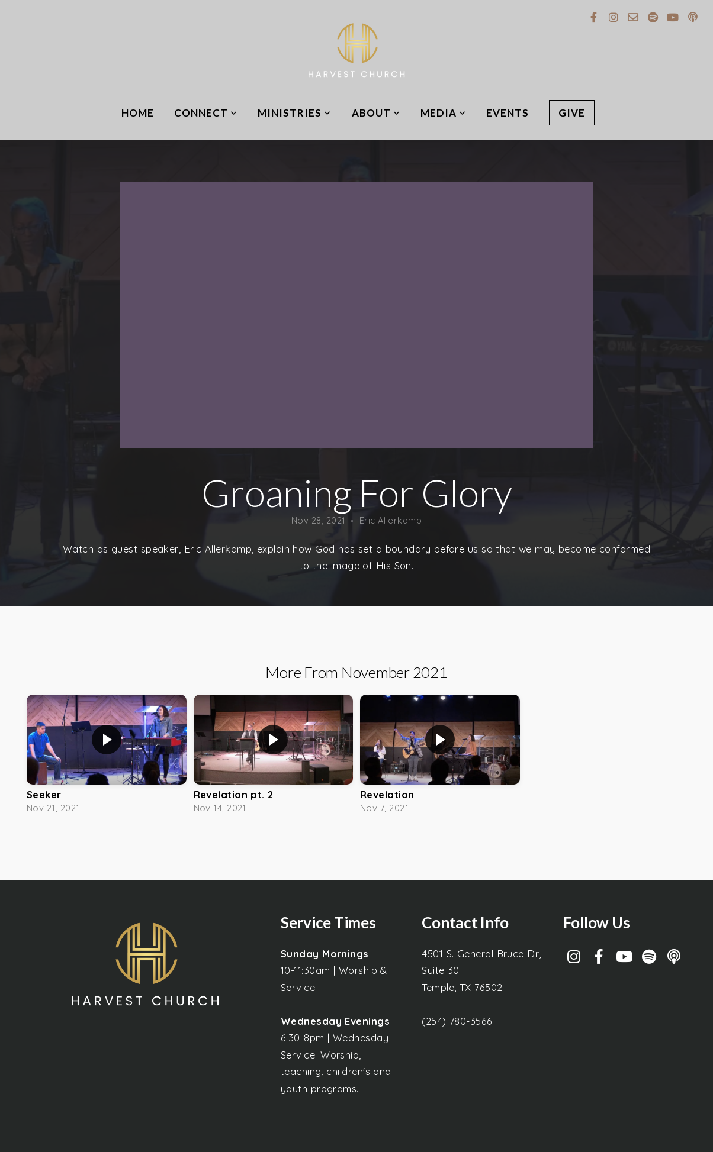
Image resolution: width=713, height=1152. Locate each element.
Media (443, 113)
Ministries (294, 113)
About (376, 113)
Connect (205, 113)
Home (137, 113)
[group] (107, 757)
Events (507, 113)
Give (571, 113)
